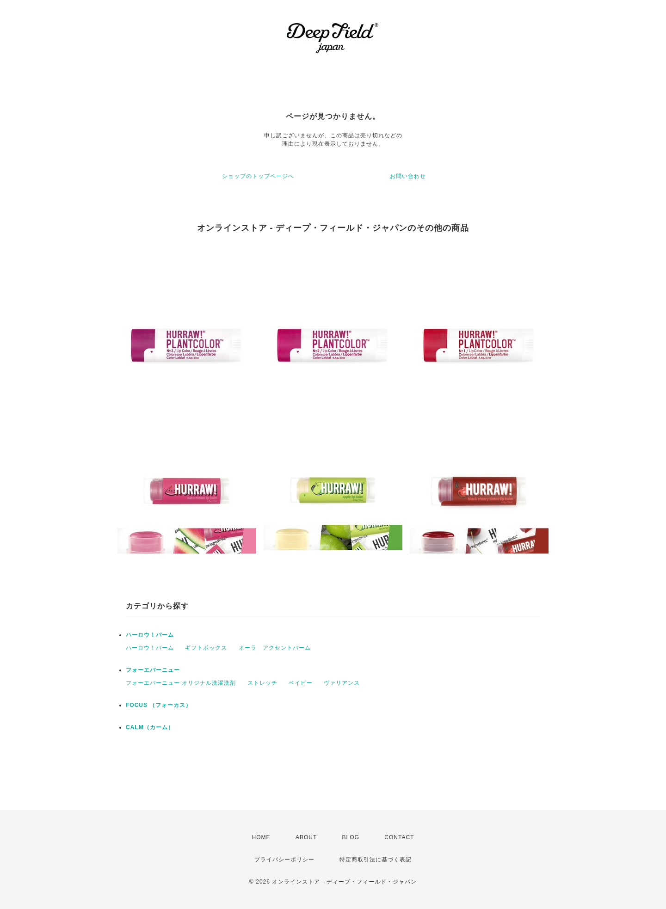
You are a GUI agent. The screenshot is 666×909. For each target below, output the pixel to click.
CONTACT (399, 837)
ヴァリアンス (342, 683)
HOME (261, 837)
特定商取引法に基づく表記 (375, 859)
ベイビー (301, 683)
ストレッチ (262, 683)
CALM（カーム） (150, 727)
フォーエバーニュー (153, 670)
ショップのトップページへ (258, 176)
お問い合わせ (408, 176)
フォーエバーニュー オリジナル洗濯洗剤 (181, 683)
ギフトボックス (206, 648)
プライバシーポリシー (284, 859)
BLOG (350, 837)
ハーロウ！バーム (150, 635)
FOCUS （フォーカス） (158, 705)
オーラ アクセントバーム (275, 648)
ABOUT (306, 837)
